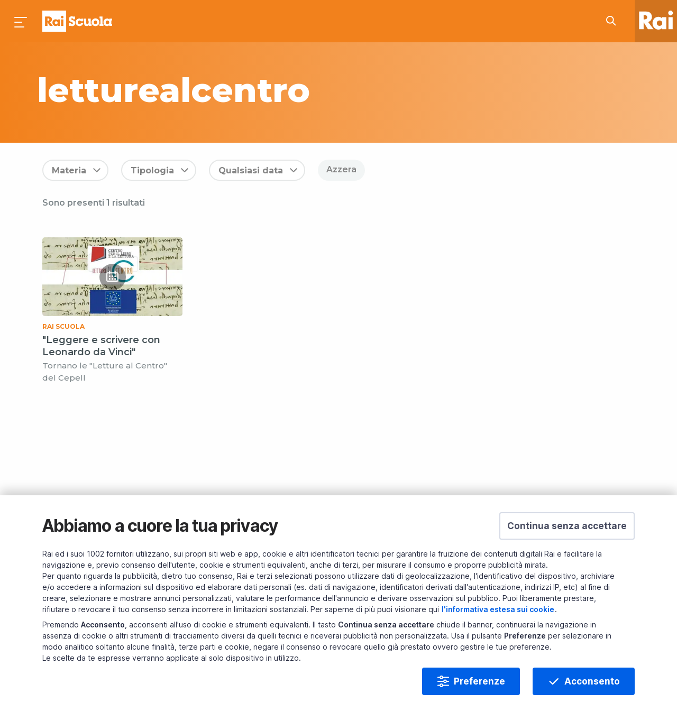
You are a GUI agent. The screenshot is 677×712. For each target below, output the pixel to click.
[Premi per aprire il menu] (21, 21)
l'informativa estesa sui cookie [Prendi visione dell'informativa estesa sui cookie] (498, 609)
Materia (69, 170)
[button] (567, 526)
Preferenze (479, 681)
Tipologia (152, 170)
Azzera (341, 169)
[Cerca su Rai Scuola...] (614, 21)
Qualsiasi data (250, 170)
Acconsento (592, 681)
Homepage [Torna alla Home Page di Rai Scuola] (77, 21)
